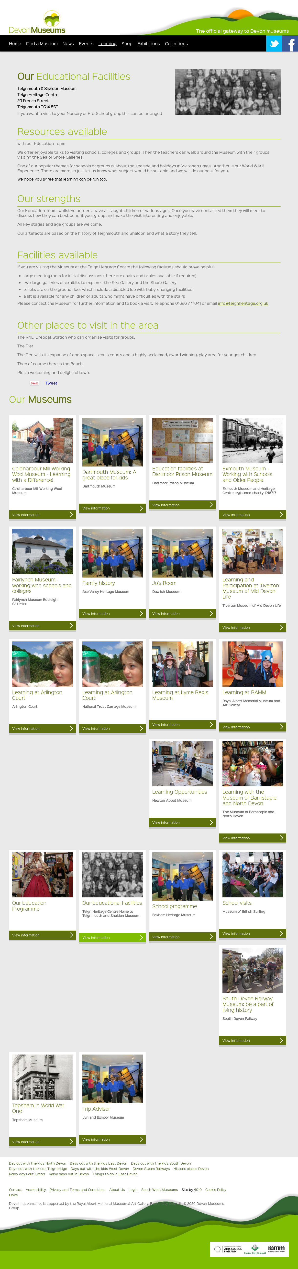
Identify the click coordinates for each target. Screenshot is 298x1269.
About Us (117, 1189)
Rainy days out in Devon (69, 1174)
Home (15, 43)
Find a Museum (42, 43)
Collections (176, 43)
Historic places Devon (191, 1168)
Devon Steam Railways (151, 1168)
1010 (198, 1189)
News (68, 43)
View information (26, 514)
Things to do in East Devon (115, 1174)
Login (133, 1189)
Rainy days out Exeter (27, 1174)
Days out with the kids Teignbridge (38, 1168)
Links (13, 1195)
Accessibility (36, 1189)
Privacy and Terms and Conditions (78, 1189)
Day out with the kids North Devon (37, 1163)
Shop (126, 43)
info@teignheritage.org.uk (243, 303)
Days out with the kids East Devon (98, 1163)
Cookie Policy (215, 1189)
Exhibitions (148, 43)
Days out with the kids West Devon (100, 1168)
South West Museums (159, 1189)
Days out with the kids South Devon (161, 1163)
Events (86, 43)
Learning (108, 43)
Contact (15, 1189)
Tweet (51, 383)
